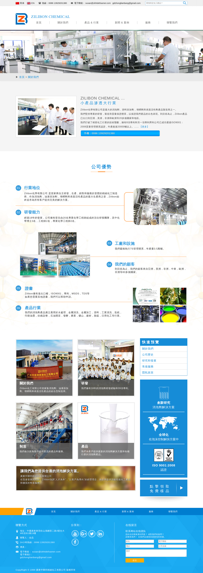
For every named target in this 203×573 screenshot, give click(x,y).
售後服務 (148, 366)
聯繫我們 (172, 22)
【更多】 (144, 126)
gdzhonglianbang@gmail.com (126, 3)
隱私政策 (148, 372)
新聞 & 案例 (122, 22)
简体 (20, 3)
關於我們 (63, 22)
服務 (148, 22)
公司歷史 (148, 354)
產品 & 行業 (91, 22)
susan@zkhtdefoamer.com (98, 3)
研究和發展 (149, 360)
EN (31, 3)
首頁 (39, 22)
